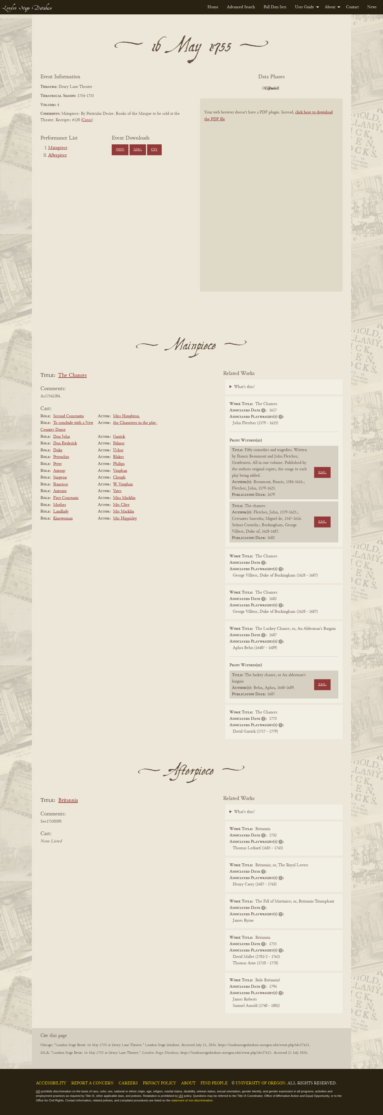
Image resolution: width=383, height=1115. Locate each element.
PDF (226, 88)
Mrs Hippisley (125, 518)
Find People (214, 1083)
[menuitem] (213, 7)
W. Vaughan (123, 484)
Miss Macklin (124, 498)
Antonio (60, 491)
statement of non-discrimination (192, 1100)
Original (255, 88)
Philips (119, 464)
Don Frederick (65, 443)
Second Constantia (68, 416)
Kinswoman (63, 518)
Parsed (314, 88)
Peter (57, 464)
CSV (154, 150)
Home (212, 7)
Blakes (118, 457)
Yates (117, 491)
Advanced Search (241, 7)
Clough (119, 477)
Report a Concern (92, 1083)
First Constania (65, 498)
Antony (59, 471)
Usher (118, 450)
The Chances (72, 375)
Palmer (118, 443)
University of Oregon (260, 1083)
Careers (128, 1083)
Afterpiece (57, 155)
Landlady (61, 511)
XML (138, 150)
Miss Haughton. (126, 416)
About (330, 7)
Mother (59, 505)
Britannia (68, 800)
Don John (61, 437)
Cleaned (285, 88)
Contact (352, 7)
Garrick (119, 437)
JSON (120, 150)
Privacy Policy (159, 1083)
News (372, 7)
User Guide (304, 7)
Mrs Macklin (123, 511)
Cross (87, 120)
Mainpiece (57, 148)
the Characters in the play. (135, 423)
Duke (58, 450)
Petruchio (61, 457)
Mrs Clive (121, 505)
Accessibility (51, 1083)
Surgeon (60, 477)
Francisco (60, 484)
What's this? (244, 387)
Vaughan (120, 471)
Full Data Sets (275, 7)
